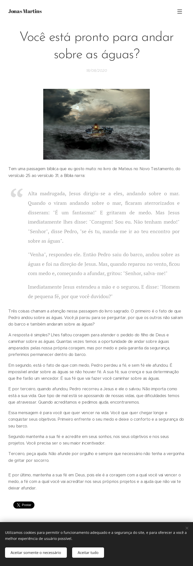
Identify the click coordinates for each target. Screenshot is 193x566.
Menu (179, 11)
